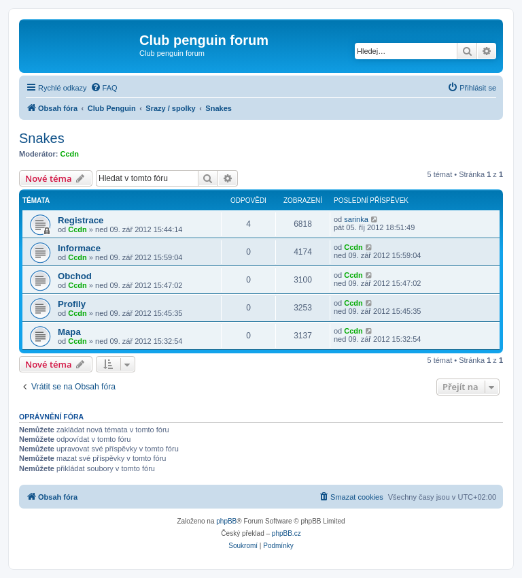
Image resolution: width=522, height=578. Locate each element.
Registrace (80, 220)
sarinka (356, 219)
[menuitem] (104, 88)
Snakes (42, 138)
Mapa (69, 332)
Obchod (75, 276)
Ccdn (70, 154)
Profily (72, 304)
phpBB (226, 521)
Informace (79, 248)
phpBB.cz (286, 533)
